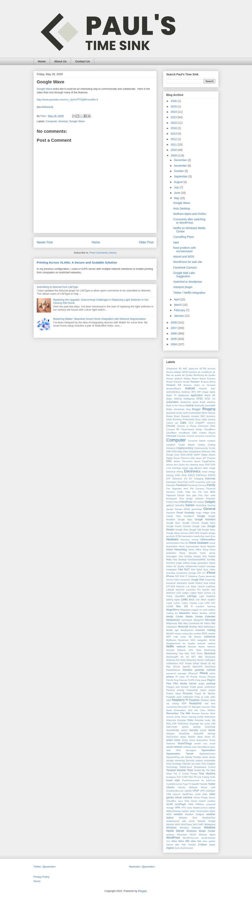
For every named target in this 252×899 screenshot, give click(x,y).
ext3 (208, 482)
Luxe (200, 603)
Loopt (169, 603)
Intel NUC (184, 569)
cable (204, 419)
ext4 (213, 482)
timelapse (171, 777)
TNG (190, 777)
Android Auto (207, 388)
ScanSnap (210, 727)
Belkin (169, 409)
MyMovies (171, 640)
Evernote (210, 478)
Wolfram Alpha (207, 834)
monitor (197, 633)
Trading (205, 777)
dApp (179, 451)
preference (210, 687)
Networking (209, 650)
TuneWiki (170, 784)
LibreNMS (180, 596)
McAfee (203, 613)
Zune (177, 848)
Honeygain (171, 556)
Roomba (199, 720)
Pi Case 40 (182, 677)
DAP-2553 (171, 451)
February (180, 310)
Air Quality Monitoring (193, 375)
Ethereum (177, 478)
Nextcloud (209, 653)
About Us (60, 61)
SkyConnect (172, 737)
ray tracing (172, 703)
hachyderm (187, 536)
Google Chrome (190, 523)
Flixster (181, 495)
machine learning (205, 606)
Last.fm (201, 586)
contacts (211, 441)
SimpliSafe (184, 733)
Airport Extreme (174, 382)
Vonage (170, 808)
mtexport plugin (182, 287)
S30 (213, 723)
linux (191, 599)
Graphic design (207, 533)
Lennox (207, 593)
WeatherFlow (208, 817)
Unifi (213, 787)
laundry (206, 589)
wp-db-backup (208, 838)
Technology (172, 767)
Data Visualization (192, 451)
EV (185, 478)
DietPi (197, 454)
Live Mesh (201, 599)
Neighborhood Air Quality (180, 643)
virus (180, 801)
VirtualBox (171, 801)
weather (178, 814)
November (180, 165)
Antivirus (185, 392)
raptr (176, 242)
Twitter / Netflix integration (189, 292)
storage (170, 760)
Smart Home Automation (195, 740)
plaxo (203, 680)
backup (190, 405)
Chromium (203, 426)
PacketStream (173, 670)
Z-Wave (202, 844)
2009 (174, 155)
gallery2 (170, 505)
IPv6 (182, 576)
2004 (174, 344)
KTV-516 (170, 586)
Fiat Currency (197, 488)
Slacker (191, 737)
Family (211, 485)
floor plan (191, 495)
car (176, 423)
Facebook (181, 485)
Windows (171, 827)
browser (195, 416)
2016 (174, 128)
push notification (185, 697)
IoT (203, 573)
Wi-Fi (195, 824)
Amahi (186, 382)
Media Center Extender (200, 616)
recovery (206, 707)
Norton (200, 660)
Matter (195, 613)
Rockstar (181, 720)
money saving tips (183, 633)
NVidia (188, 663)
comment (199, 436)
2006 (174, 333)
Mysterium (183, 640)
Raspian (205, 700)
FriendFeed (185, 502)
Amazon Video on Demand (199, 385)
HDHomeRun (207, 539)
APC (193, 392)
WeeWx (170, 824)
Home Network (207, 546)
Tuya (185, 784)
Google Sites (181, 529)
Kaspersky (210, 579)
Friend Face (172, 502)
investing (170, 573)
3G (180, 368)
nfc (182, 657)
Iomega (192, 573)
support (199, 760)
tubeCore (210, 780)
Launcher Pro (193, 589)
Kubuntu (180, 586)
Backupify (200, 405)
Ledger (185, 593)
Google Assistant (205, 519)
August (178, 182)
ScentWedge (172, 730)
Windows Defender (190, 827)
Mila (180, 623)
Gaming (211, 505)
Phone (204, 673)
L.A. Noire (191, 586)
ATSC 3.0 (210, 398)
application (197, 395)
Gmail (179, 512)
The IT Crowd (181, 773)
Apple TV (171, 395)
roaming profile (195, 717)
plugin (202, 683)
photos (170, 676)
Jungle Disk (197, 579)
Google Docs (208, 523)
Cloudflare (171, 433)
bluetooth (170, 413)
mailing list (172, 613)
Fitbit (187, 492)
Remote (196, 713)
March (178, 304)
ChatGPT (200, 423)
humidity (211, 559)
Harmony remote (189, 539)
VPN (177, 807)
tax (192, 763)
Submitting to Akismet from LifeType (57, 286)
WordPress (173, 837)
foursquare (171, 498)
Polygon (170, 687)
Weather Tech (188, 817)
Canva (169, 423)
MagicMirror (172, 609)
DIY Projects (209, 458)
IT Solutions (191, 576)
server (211, 730)
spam (212, 747)
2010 (174, 149)
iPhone (211, 572)
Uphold (187, 791)
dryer (201, 464)
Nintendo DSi (172, 660)
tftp (203, 770)
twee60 (195, 784)
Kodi (206, 583)
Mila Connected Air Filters (196, 623)
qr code (205, 697)
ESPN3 (211, 475)
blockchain (179, 409)
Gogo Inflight (202, 512)
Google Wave (44, 88)
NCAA (212, 640)
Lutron (176, 603)
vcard (197, 794)
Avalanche (185, 402)
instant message (207, 566)
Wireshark (182, 834)
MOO (204, 633)
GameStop (201, 505)
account (211, 368)
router (208, 720)
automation (172, 402)
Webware (46, 106)
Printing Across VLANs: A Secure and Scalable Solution (77, 262)
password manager (176, 673)
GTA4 (178, 536)
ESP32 (191, 475)
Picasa (202, 677)
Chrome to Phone (186, 426)
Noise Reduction (188, 660)
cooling (201, 445)
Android (190, 388)
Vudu (189, 808)
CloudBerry (209, 429)
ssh (182, 757)
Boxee (169, 416)
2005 (174, 338)
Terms (36, 881)
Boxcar (211, 413)
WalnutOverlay (173, 811)
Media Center (174, 616)
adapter (178, 372)
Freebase (210, 498)
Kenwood (171, 583)
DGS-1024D (187, 454)
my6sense (209, 636)
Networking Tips (174, 653)
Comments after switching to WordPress (189, 221)
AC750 (202, 368)
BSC (203, 416)
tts (203, 780)
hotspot (197, 556)
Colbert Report (207, 433)
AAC (185, 368)
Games (189, 505)
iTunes (201, 576)
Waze (212, 811)
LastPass (210, 586)
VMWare (199, 804)
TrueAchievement (190, 780)
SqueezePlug (173, 757)
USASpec (211, 791)
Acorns (169, 372)
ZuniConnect (186, 848)
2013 (174, 133)
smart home (173, 740)
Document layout (191, 461)
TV (189, 784)
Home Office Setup (198, 549)
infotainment (191, 566)
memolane (187, 620)
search (184, 730)
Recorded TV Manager (189, 707)
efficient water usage (204, 468)
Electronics (192, 471)
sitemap (211, 733)
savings (197, 727)
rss (213, 720)
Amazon (195, 381)
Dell (213, 451)
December (180, 160)
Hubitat (211, 556)
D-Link (212, 448)
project (212, 690)
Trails (212, 777)
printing (180, 690)
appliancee (183, 395)
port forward (182, 687)
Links (184, 599)
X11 (168, 841)
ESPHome (201, 475)
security (193, 730)
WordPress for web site (187, 262)
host (181, 556)
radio (212, 697)
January (179, 315)
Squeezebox (208, 750)
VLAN (169, 804)
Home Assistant (198, 542)
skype (183, 737)
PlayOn (211, 680)
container (170, 445)
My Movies (195, 636)
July (177, 187)
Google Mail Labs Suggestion (184, 274)
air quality (176, 375)
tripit (177, 780)
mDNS (212, 613)
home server (207, 553)
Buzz (197, 419)
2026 (174, 101)
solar (194, 747)
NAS (192, 640)
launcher (180, 589)
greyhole (170, 536)
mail (205, 610)
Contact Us (82, 61)
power (200, 687)
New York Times (194, 653)
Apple (212, 392)
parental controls (205, 670)
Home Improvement (189, 546)
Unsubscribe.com (174, 791)
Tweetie (203, 784)
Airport (195, 378)
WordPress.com (191, 838)
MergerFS (199, 620)
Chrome (170, 426)
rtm (201, 723)
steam (205, 757)
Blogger (196, 409)
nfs (187, 657)
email (204, 471)
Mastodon (184, 613)
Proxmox (188, 693)
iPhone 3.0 (172, 576)
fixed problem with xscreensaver (184, 249)
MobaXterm (209, 627)
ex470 (191, 482)
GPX (197, 533)
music (183, 636)
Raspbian (194, 700)
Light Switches (207, 596)
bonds (179, 413)
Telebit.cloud (185, 767)
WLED (193, 834)
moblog (211, 630)
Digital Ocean (173, 458)
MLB (200, 627)
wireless (170, 834)
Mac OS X (184, 606)
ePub (184, 475)
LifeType (192, 596)
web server (188, 821)
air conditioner (205, 372)
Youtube (192, 844)
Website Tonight (206, 821)
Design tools (172, 454)
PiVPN (191, 680)
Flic (194, 492)
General (63, 121)
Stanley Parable (193, 757)
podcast (211, 683)
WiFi (201, 824)
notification (210, 660)
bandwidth (210, 405)
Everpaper (171, 482)
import (212, 563)
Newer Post (45, 242)
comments (210, 436)
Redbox (211, 710)
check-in (211, 423)
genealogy (197, 509)
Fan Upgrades (174, 488)
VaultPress (187, 794)
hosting (188, 556)
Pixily (197, 680)
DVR (213, 464)
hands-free (199, 536)
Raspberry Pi (180, 699)
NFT (193, 657)
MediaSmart (173, 620)
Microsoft (210, 620)
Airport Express (207, 378)
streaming (180, 760)
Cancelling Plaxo (183, 236)
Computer (51, 121)
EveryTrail (183, 482)
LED (178, 593)
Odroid (203, 663)
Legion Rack (196, 593)
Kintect (199, 583)
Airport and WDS (183, 256)
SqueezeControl (207, 753)
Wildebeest (209, 824)
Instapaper (171, 569)
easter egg (187, 468)
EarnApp (176, 468)
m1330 (169, 606)
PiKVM (169, 680)
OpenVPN (198, 666)
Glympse (170, 512)
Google (201, 516)
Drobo (182, 464)
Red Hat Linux (196, 710)
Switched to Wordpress (187, 281)
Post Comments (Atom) (103, 252)
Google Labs (199, 526)
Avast (195, 402)
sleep (200, 737)
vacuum (176, 794)
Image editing (182, 563)
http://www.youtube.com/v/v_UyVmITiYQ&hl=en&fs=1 (67, 99)
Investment (181, 573)
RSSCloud (183, 723)
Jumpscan (185, 579)
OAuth (196, 663)
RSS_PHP (171, 723)
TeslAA (197, 770)
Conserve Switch (197, 441)
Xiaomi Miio (172, 844)
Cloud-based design (191, 429)
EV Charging (196, 478)
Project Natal (173, 693)
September (181, 176)
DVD (207, 464)
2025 (174, 106)
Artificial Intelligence (184, 398)
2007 (174, 328)
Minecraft (183, 626)
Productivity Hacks (196, 690)
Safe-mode (171, 727)
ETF (168, 478)
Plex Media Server (185, 683)
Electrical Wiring (174, 471)
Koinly (212, 583)
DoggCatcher (208, 461)
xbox (174, 841)
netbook (201, 643)
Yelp (183, 844)
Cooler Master (186, 445)
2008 (174, 322)
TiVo (178, 777)
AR (214, 395)
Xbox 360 (183, 841)
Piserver (183, 680)
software (187, 747)
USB (168, 794)
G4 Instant (198, 502)
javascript (210, 576)
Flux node (209, 495)
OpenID (186, 666)
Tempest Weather (176, 770)
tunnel (179, 784)
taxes (198, 763)
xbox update (209, 841)
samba (185, 727)
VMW (190, 804)
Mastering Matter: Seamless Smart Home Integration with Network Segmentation (99, 318)
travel (169, 780)
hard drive (210, 536)
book (185, 413)
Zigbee (170, 848)
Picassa (211, 677)
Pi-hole (193, 677)
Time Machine (207, 773)
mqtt (175, 636)
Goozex (184, 533)
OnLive (176, 666)
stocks (212, 757)
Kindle (191, 583)
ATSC (199, 398)
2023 (174, 117)
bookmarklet (195, 413)
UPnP (196, 790)
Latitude (170, 589)
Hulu (168, 559)
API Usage (203, 392)
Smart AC (210, 737)
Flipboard (171, 495)
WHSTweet (186, 824)
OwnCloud (210, 666)
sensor (203, 730)
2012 (174, 139)
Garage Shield (182, 509)
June (177, 192)
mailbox (211, 610)
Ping (176, 680)
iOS (199, 573)
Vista (186, 801)
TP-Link (197, 777)
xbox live (196, 841)
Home (42, 61)
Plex (168, 683)
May (177, 198)
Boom (205, 413)
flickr (212, 492)
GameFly (179, 505)
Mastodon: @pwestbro (142, 866)
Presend (170, 690)
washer (185, 811)
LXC (213, 603)
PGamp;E (193, 673)
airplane (179, 378)
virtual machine (183, 797)
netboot (211, 643)
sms (205, 743)
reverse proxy (173, 717)
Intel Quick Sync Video (203, 569)
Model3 (170, 633)
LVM (207, 603)
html (204, 556)
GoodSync (189, 516)
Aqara (208, 395)
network (181, 646)
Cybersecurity (201, 448)
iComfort (170, 563)
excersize (200, 482)
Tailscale (186, 763)
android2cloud (173, 392)
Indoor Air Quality (175, 566)
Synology (176, 763)
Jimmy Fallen (172, 579)
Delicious (206, 451)
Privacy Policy (41, 876)
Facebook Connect (185, 267)
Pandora (187, 670)
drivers (169, 464)
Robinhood (210, 717)
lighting (169, 599)
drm (176, 464)
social (212, 743)
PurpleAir (170, 697)
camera (211, 419)
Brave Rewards (182, 416)
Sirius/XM (198, 733)
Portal (193, 687)
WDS (168, 814)
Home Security (188, 553)
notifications (172, 663)
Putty (197, 697)
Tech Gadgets (208, 763)
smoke (197, 743)
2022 (174, 122)
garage (169, 509)
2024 (174, 111)
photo (212, 673)
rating (212, 700)
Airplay (187, 378)
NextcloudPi (172, 657)
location (211, 599)
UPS (202, 791)
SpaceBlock (203, 747)
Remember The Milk (178, 713)
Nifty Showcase (206, 657)
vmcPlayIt (180, 804)
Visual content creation (203, 801)
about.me (193, 368)
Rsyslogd (194, 723)
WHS (177, 824)
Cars (183, 422)
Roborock (171, 720)
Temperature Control (204, 767)
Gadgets (210, 501)
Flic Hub (203, 492)
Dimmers (185, 458)
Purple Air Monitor (205, 693)
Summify (190, 760)
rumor (207, 723)
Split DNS (173, 750)
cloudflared (184, 433)
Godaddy (189, 512)
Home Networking (176, 549)
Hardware (172, 539)
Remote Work (208, 713)
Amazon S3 (173, 385)
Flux (200, 495)
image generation (199, 563)
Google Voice (208, 529)
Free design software (191, 498)
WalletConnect (200, 808)
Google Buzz (173, 523)
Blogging (208, 409)
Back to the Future (175, 405)
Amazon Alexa (208, 382)
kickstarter (182, 583)
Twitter (211, 784)
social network (174, 747)
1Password (171, 368)
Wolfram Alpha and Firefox (189, 213)
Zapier (212, 844)
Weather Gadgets (194, 814)
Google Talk (195, 529)
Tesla (190, 770)
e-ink (168, 468)
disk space (196, 458)
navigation (202, 640)
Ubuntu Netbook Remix (192, 787)
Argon (169, 398)
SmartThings (185, 743)
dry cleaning (192, 464)
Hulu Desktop (181, 208)
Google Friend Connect (178, 526)
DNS (169, 461)
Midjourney (171, 623)
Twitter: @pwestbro (44, 866)
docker (177, 461)
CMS (194, 433)
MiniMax (193, 627)
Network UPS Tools (189, 650)
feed (186, 488)
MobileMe (200, 630)
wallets (212, 808)
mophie (211, 633)
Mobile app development (179, 630)
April (177, 299)
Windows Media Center (200, 831)
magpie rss (196, 610)
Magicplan (185, 610)
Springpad (191, 750)
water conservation (199, 811)
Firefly (180, 492)
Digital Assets (208, 454)
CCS (191, 423)
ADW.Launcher (189, 372)
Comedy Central (185, 436)
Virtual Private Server (204, 797)
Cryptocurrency (184, 448)
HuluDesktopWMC (197, 559)
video (205, 794)
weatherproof (172, 821)
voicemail (210, 804)
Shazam (170, 733)
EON (177, 475)
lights (177, 599)
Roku (190, 720)
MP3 (168, 636)
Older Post (146, 242)
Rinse (184, 717)
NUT (181, 663)
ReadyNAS (195, 703)
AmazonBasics (173, 388)
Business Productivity (184, 419)
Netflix (170, 646)
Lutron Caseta (189, 603)
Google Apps (185, 519)
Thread (193, 773)
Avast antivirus (207, 402)
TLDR (184, 777)
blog (188, 409)
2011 (174, 144)
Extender (170, 485)
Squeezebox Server (179, 753)
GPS (191, 533)
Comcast (171, 436)
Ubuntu (170, 787)
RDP (184, 703)
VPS (183, 808)
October (179, 171)
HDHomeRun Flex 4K (177, 543)
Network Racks (196, 646)
